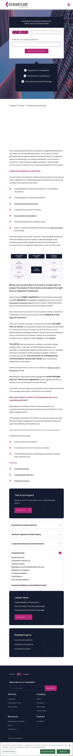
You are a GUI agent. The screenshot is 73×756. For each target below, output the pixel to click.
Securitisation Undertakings (25, 216)
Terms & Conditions (15, 738)
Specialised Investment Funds (26, 204)
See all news (21, 617)
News (10, 725)
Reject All (63, 753)
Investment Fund (14, 703)
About (38, 699)
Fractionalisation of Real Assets (26, 602)
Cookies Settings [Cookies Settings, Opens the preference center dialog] (9, 753)
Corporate (11, 699)
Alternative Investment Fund (20, 303)
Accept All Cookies (47, 753)
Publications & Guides (16, 721)
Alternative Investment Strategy (36, 81)
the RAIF (32, 300)
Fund (22, 106)
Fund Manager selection (23, 475)
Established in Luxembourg (37, 76)
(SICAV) (40, 338)
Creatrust (13, 106)
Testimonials (41, 711)
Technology (40, 707)
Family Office (13, 707)
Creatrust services (21, 481)
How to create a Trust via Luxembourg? (29, 606)
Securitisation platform (23, 640)
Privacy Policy (13, 742)
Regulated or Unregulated (36, 70)
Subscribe (51, 688)
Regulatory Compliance (23, 644)
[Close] (69, 746)
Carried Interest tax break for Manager (29, 610)
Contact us (12, 729)
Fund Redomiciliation (22, 649)
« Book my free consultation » (36, 51)
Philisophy (40, 703)
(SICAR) (53, 338)
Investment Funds (21, 469)
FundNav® (40, 721)
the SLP (42, 300)
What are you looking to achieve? (25, 39)
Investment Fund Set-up (36, 106)
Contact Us (21, 510)
